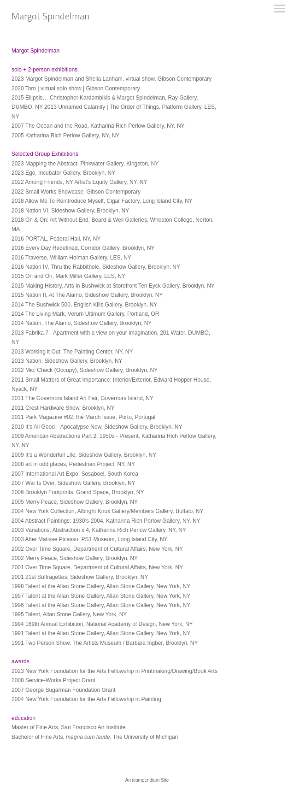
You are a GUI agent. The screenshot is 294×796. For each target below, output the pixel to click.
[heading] (50, 17)
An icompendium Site (147, 780)
